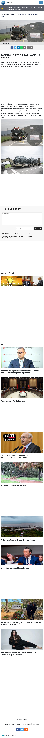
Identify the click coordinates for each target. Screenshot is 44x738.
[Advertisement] (22, 84)
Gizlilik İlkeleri (27, 724)
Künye (13, 724)
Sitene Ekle (36, 724)
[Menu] (40, 2)
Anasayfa (7, 724)
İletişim (19, 724)
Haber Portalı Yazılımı (10, 735)
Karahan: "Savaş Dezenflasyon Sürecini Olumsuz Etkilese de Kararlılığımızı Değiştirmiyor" (24, 8)
